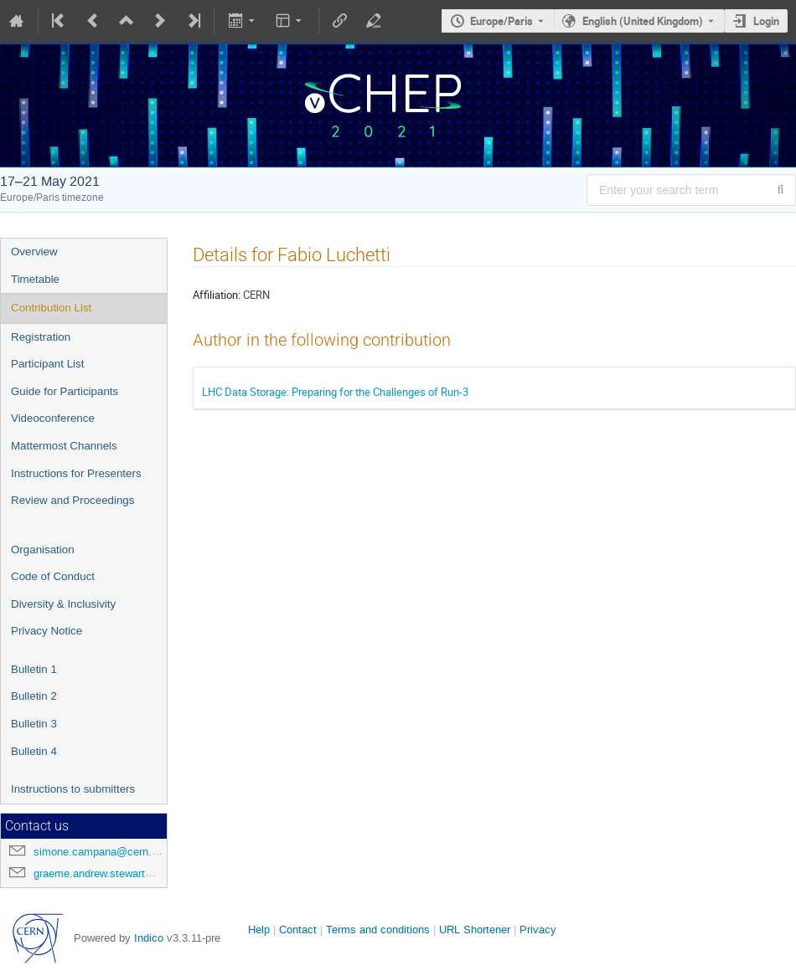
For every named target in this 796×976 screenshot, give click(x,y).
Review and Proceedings (72, 500)
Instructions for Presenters (76, 473)
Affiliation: (216, 294)
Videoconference (53, 418)
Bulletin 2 (34, 696)
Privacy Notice (46, 630)
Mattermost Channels (64, 445)
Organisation (43, 549)
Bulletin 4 (34, 751)
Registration (40, 337)
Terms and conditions (378, 929)
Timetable (35, 279)
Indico (148, 938)
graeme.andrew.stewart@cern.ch (113, 873)
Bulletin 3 (34, 723)
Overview (34, 251)
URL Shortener (474, 929)
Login (766, 20)
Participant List (47, 363)
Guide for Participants (64, 391)
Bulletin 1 (34, 669)
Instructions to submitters (73, 789)
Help (259, 929)
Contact (298, 929)
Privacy (537, 929)
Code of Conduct (53, 576)
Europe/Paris (501, 20)
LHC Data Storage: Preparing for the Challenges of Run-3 (335, 391)
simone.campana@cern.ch (98, 852)
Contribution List (51, 307)
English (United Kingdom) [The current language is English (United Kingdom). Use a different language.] (642, 20)
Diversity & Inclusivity (63, 604)
